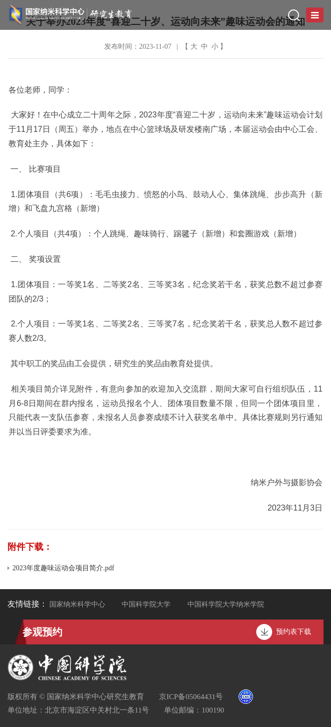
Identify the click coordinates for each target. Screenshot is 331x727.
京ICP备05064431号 (191, 697)
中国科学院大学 (146, 604)
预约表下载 (293, 631)
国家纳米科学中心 (77, 604)
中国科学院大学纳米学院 (225, 604)
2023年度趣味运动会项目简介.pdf (60, 568)
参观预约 (42, 631)
